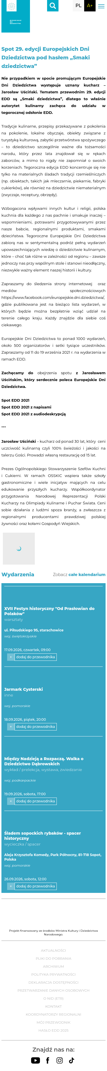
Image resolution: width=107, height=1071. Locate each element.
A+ (90, 5)
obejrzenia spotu (54, 373)
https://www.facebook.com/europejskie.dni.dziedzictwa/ (52, 297)
